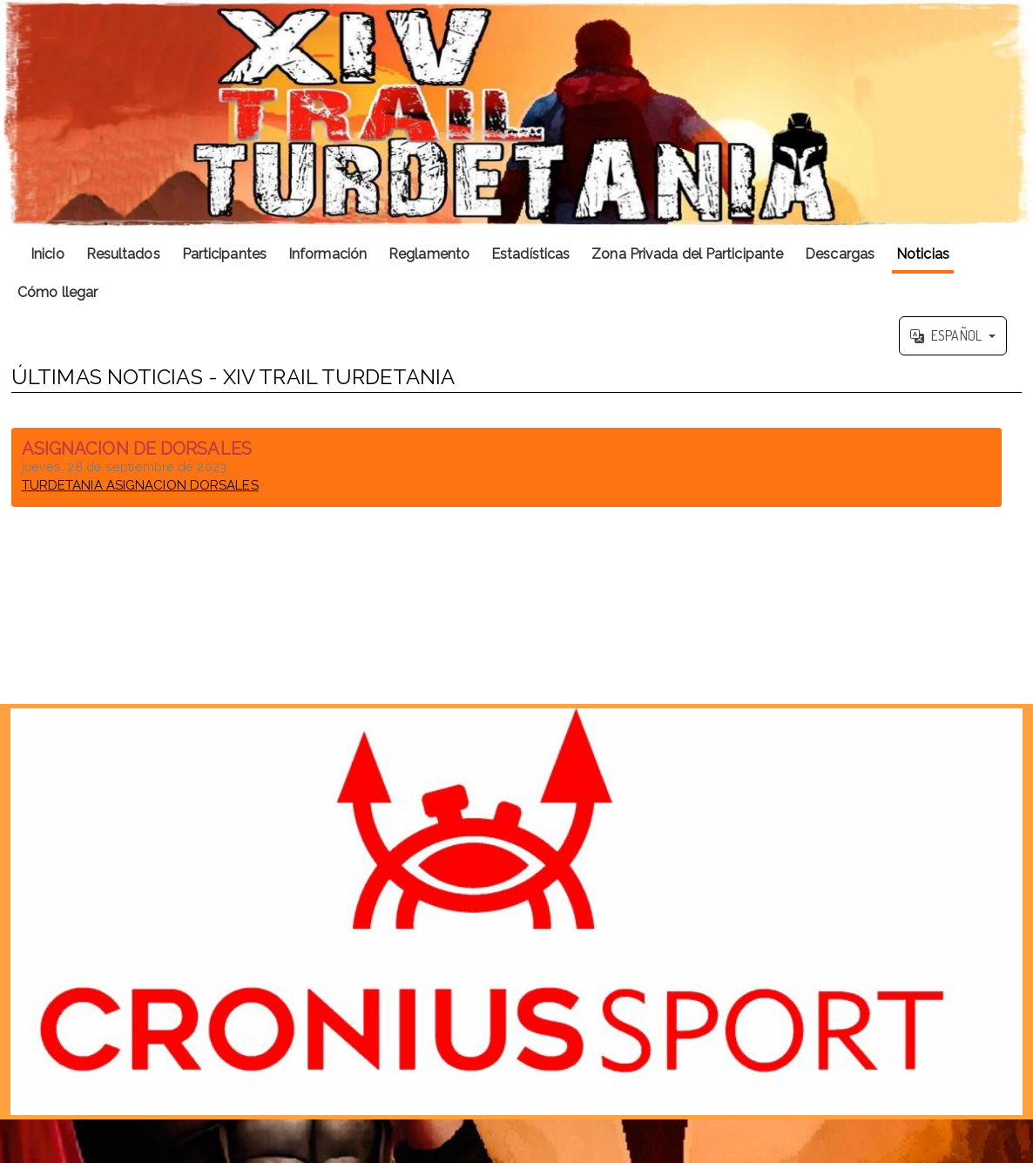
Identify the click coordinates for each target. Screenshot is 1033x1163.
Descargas (839, 254)
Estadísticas (530, 254)
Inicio (47, 254)
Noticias (922, 254)
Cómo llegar (57, 292)
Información (327, 254)
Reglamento (428, 254)
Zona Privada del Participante (687, 254)
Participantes (224, 254)
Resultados (123, 254)
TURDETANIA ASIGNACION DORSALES (140, 485)
